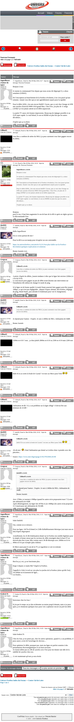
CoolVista (20, 716)
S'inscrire (69, 32)
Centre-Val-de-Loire (62, 66)
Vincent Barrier (50, 716)
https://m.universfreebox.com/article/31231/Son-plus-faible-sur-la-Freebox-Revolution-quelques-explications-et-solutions (39, 246)
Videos (49, 13)
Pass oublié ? (65, 37)
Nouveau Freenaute (7, 57)
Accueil (41, 13)
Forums (58, 13)
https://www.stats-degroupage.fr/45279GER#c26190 (37, 457)
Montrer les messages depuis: (11, 668)
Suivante (17, 59)
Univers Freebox (42, 719)
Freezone (68, 13)
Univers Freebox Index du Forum (40, 66)
